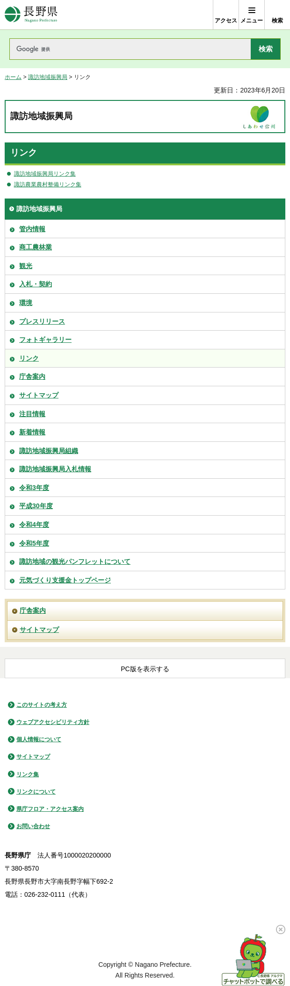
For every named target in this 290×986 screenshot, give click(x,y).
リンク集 (27, 774)
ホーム (13, 77)
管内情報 (32, 229)
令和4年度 (34, 524)
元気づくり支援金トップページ (65, 580)
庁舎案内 (32, 376)
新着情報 (32, 432)
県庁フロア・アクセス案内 (50, 809)
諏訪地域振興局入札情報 (55, 469)
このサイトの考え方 (41, 705)
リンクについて (36, 791)
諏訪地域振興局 (47, 77)
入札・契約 (35, 284)
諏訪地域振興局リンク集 (45, 173)
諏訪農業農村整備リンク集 (47, 184)
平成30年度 (36, 506)
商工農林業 (35, 247)
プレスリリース (42, 321)
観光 (25, 266)
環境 (25, 302)
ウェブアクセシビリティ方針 (52, 722)
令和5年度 (34, 543)
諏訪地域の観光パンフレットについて (74, 561)
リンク (29, 358)
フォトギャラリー (45, 339)
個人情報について (38, 739)
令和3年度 (34, 487)
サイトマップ (38, 395)
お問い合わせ (33, 826)
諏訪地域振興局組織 (48, 450)
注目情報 (32, 414)
